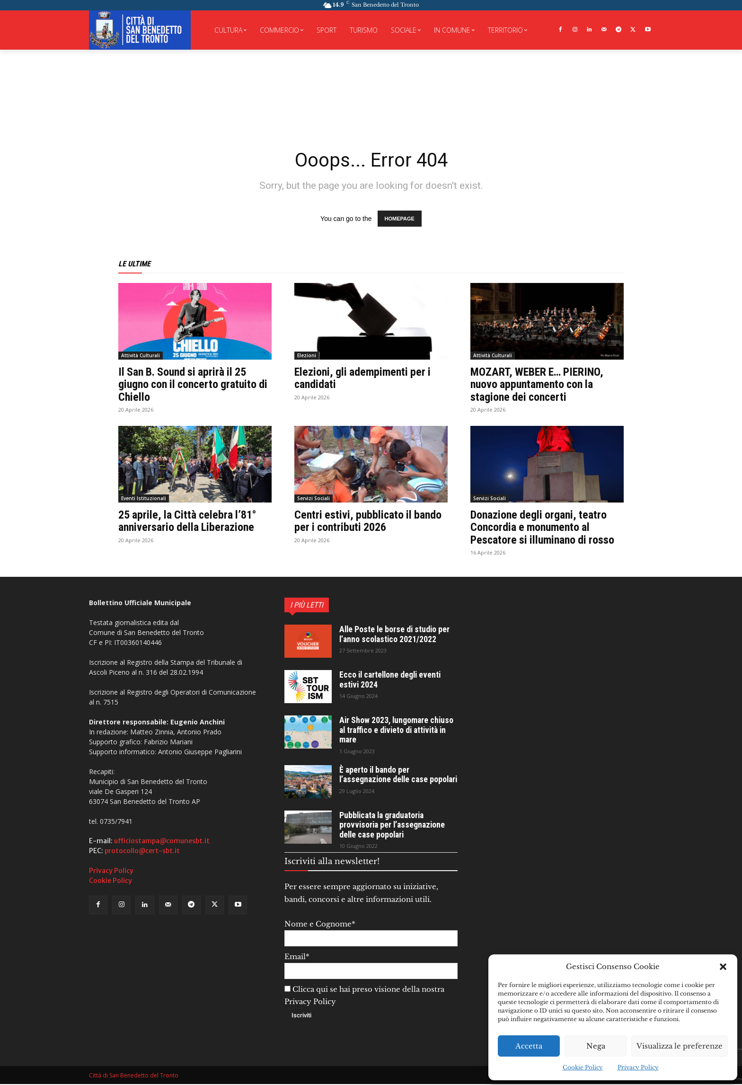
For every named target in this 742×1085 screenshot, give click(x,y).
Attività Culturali (140, 355)
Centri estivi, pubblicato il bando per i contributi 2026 (369, 521)
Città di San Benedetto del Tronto (133, 1076)
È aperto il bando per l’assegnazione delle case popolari (385, 777)
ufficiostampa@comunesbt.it (162, 841)
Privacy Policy (638, 1067)
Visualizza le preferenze (679, 1045)
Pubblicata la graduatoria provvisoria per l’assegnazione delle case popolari (393, 826)
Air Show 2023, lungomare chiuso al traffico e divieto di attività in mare (397, 729)
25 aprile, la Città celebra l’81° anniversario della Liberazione (188, 521)
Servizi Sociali (313, 498)
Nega (595, 1045)
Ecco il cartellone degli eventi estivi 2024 (391, 679)
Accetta (528, 1045)
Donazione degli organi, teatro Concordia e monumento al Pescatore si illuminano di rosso (543, 527)
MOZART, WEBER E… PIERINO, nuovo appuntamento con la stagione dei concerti (538, 384)
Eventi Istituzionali (143, 498)
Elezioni (306, 355)
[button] (723, 966)
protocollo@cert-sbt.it (142, 851)
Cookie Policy (583, 1067)
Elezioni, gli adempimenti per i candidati (364, 378)
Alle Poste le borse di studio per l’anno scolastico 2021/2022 (395, 634)
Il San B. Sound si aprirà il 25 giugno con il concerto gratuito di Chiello (194, 384)
